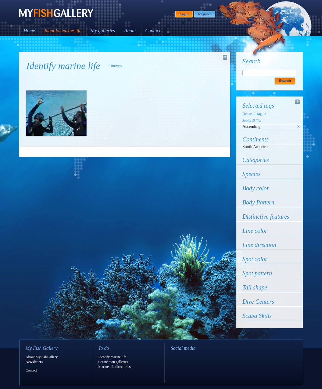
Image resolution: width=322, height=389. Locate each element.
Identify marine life (62, 30)
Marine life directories (114, 367)
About (130, 30)
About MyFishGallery (42, 357)
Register (204, 14)
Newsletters (34, 362)
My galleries (103, 30)
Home (29, 30)
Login (183, 14)
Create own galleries (113, 362)
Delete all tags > (254, 114)
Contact (153, 30)
